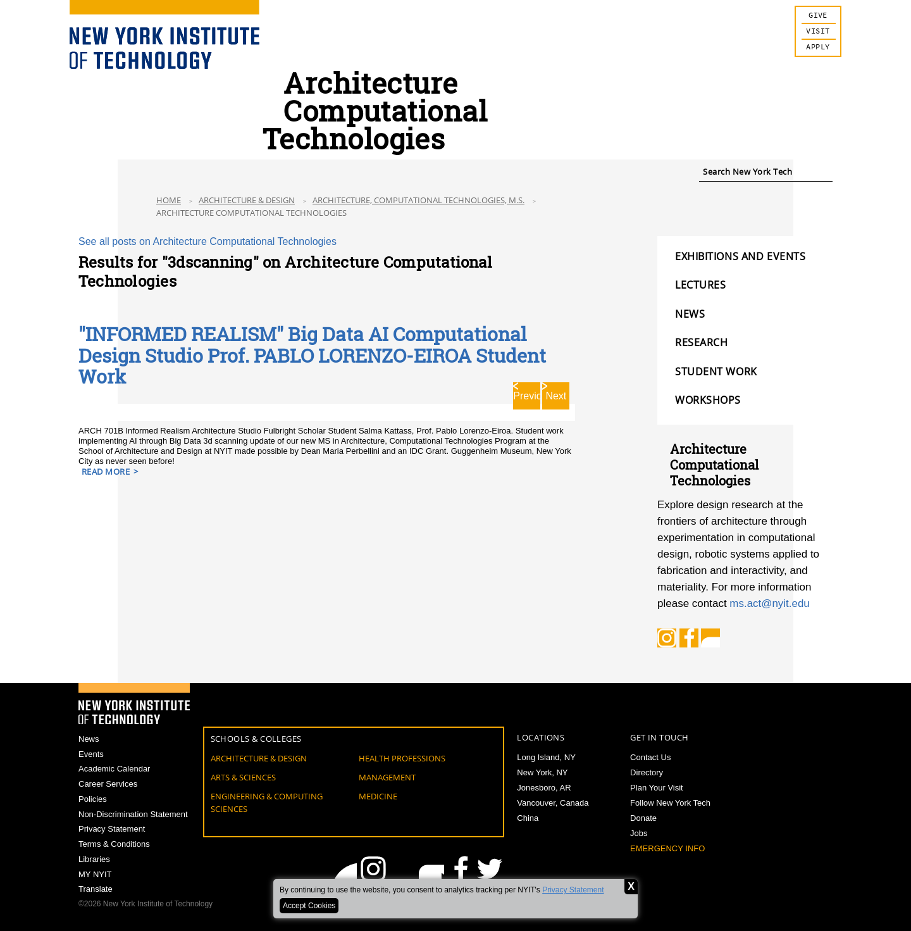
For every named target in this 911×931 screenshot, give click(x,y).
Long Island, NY (546, 757)
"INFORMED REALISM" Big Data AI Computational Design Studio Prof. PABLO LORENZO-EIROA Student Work (312, 355)
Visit (817, 31)
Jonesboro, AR (544, 787)
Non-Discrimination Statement (133, 814)
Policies (92, 799)
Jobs (638, 833)
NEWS (690, 314)
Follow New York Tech (670, 803)
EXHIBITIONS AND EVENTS (740, 256)
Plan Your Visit (656, 787)
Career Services (107, 784)
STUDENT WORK (716, 371)
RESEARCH (701, 342)
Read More (106, 470)
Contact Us (650, 757)
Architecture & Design (247, 200)
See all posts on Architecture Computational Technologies (207, 241)
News (88, 739)
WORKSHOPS (708, 400)
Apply (817, 47)
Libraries (94, 860)
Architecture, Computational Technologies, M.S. (418, 200)
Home (168, 200)
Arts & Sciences (243, 777)
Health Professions (402, 758)
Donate (643, 818)
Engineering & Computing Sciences (267, 802)
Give (818, 15)
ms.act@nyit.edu (769, 603)
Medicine (378, 796)
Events (91, 754)
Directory (646, 772)
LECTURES (700, 285)
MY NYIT (95, 875)
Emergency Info (667, 848)
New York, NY (542, 772)
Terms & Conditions (114, 844)
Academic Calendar (114, 769)
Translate (95, 890)
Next (555, 394)
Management (387, 777)
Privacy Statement (573, 889)
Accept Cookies (309, 905)
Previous (526, 394)
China (527, 818)
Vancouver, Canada (552, 803)
